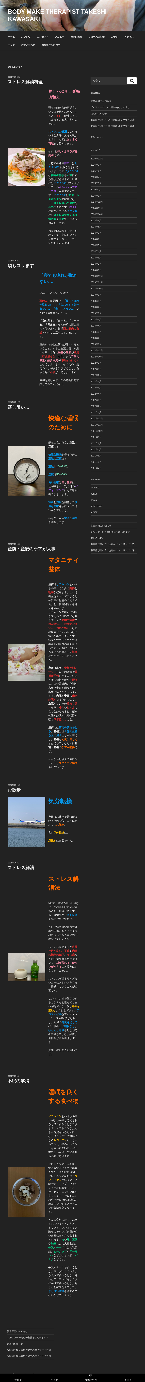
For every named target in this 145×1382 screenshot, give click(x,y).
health (94, 493)
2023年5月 (96, 319)
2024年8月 (96, 226)
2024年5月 (96, 245)
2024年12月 (97, 202)
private (94, 500)
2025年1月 (96, 195)
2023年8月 (96, 301)
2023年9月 (96, 294)
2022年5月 (96, 387)
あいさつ (26, 36)
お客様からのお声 (51, 45)
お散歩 (14, 789)
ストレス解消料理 (25, 81)
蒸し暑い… (18, 407)
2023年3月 (96, 332)
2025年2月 (96, 189)
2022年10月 (97, 356)
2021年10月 (97, 431)
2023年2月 (96, 338)
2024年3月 (96, 257)
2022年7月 (96, 375)
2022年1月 (96, 412)
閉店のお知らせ (99, 113)
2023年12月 (97, 276)
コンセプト (42, 36)
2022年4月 (96, 393)
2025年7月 (96, 164)
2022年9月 (96, 362)
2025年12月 (97, 158)
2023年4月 (96, 325)
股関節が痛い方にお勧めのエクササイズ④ (112, 126)
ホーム (11, 36)
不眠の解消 (18, 1080)
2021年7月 (96, 449)
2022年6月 (96, 381)
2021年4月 (96, 468)
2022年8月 (96, 369)
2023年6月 (96, 313)
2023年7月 (96, 307)
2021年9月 (96, 437)
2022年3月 (96, 400)
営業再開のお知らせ (101, 101)
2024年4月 (96, 251)
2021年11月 (97, 424)
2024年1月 (96, 270)
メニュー (59, 36)
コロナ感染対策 (96, 36)
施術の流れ (76, 36)
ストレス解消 (21, 867)
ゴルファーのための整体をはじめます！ (111, 107)
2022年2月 (96, 406)
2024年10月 (97, 214)
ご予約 (114, 36)
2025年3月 (96, 183)
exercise (95, 487)
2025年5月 (96, 171)
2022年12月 (97, 350)
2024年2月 (96, 263)
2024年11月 (97, 208)
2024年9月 (96, 220)
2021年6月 (96, 455)
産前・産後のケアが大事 (31, 548)
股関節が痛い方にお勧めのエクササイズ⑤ (112, 119)
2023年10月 (97, 288)
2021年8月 (96, 443)
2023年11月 (97, 282)
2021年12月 (97, 418)
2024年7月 (96, 232)
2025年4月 (96, 177)
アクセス (129, 36)
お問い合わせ (28, 45)
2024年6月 (96, 239)
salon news (96, 506)
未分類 (94, 512)
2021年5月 (96, 462)
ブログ (11, 45)
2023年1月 (96, 344)
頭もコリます (21, 265)
